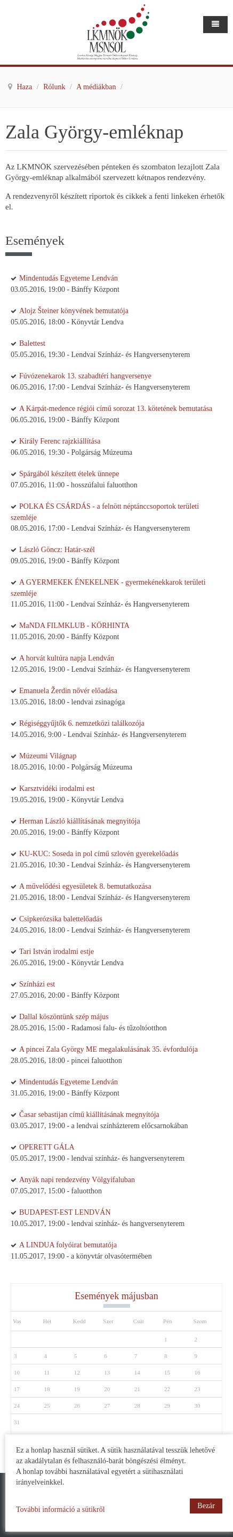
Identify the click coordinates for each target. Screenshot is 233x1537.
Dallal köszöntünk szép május (64, 1017)
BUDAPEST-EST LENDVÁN (65, 1212)
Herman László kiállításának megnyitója (79, 821)
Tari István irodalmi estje (56, 952)
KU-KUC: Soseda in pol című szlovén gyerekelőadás (99, 854)
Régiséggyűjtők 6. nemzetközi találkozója (81, 723)
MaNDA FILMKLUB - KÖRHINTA (74, 626)
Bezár (206, 1506)
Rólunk (55, 87)
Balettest (32, 343)
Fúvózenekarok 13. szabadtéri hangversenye (85, 376)
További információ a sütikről (60, 1509)
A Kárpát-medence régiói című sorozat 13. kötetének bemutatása (115, 409)
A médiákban (97, 87)
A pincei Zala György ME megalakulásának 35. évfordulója (108, 1049)
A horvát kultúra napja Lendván (66, 658)
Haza (25, 87)
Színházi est (37, 984)
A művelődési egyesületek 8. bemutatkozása (85, 886)
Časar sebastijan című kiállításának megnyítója (89, 1115)
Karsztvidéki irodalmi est (57, 789)
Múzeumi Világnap (47, 756)
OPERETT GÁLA (47, 1147)
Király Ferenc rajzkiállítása (59, 441)
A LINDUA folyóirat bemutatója (68, 1245)
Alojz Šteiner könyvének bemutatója (73, 311)
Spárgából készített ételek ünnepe (69, 474)
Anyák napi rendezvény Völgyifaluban (77, 1180)
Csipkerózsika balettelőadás (60, 919)
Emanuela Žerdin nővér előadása (68, 691)
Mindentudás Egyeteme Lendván (68, 278)
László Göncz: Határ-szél (57, 550)
